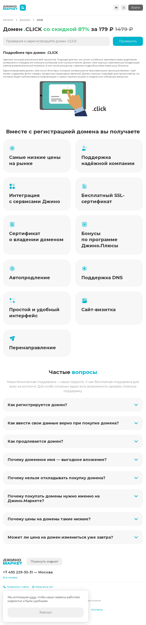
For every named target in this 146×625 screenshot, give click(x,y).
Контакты (97, 609)
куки (33, 597)
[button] (73, 405)
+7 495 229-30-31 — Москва (28, 572)
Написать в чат (42, 586)
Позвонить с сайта (16, 586)
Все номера (10, 577)
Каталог (8, 19)
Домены (25, 19)
